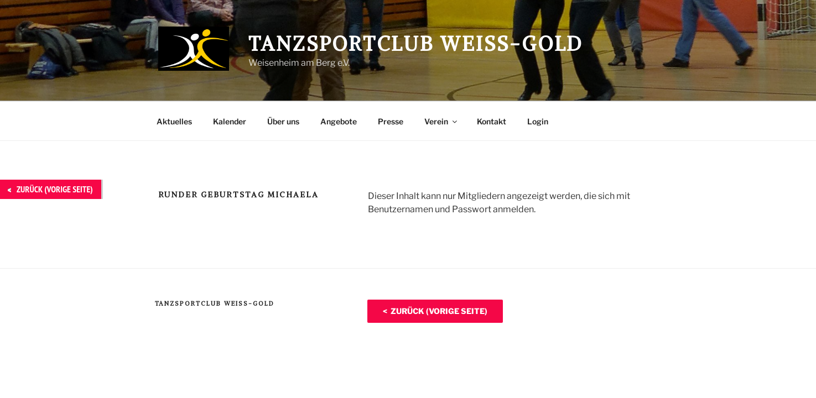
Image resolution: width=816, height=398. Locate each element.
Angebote (338, 121)
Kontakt (491, 121)
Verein (441, 121)
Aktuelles (174, 121)
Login (537, 121)
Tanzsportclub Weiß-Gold (415, 44)
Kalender (229, 121)
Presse (390, 121)
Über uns (283, 121)
